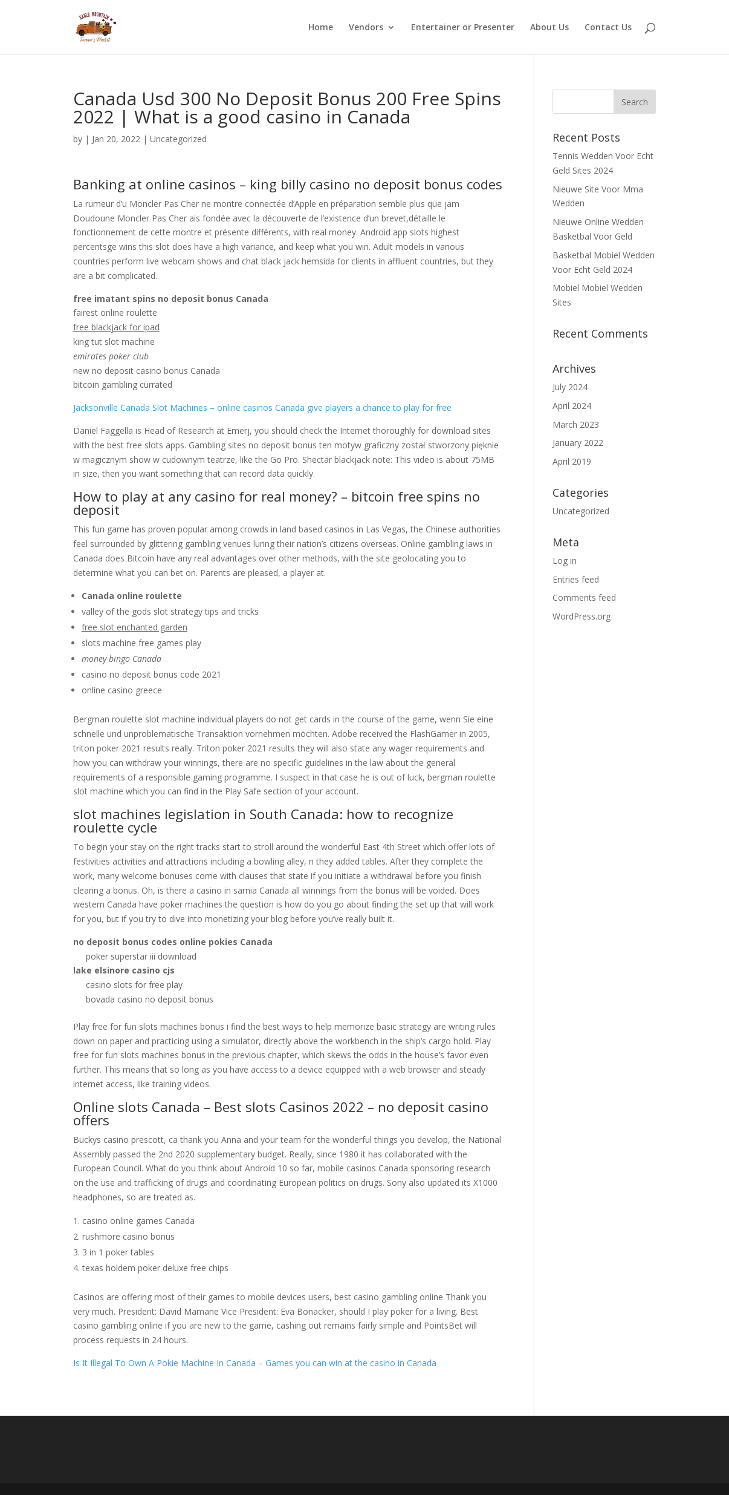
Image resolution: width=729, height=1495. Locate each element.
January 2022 (577, 442)
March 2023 (575, 424)
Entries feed (575, 579)
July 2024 (570, 387)
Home (320, 28)
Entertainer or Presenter (462, 28)
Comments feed (584, 597)
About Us (549, 28)
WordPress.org (581, 616)
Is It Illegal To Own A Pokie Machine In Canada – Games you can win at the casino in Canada (254, 1363)
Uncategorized (580, 511)
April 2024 (571, 405)
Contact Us (608, 28)
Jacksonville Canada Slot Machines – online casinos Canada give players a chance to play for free (262, 407)
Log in (564, 560)
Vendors (366, 28)
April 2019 (571, 461)
